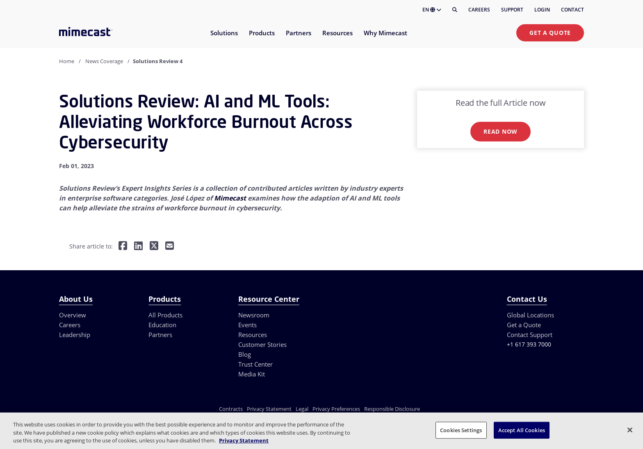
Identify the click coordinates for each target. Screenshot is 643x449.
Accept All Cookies (521, 429)
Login (542, 9)
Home (66, 61)
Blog (244, 354)
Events (247, 325)
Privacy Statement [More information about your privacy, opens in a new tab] (244, 440)
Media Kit (251, 374)
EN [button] (431, 9)
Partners (160, 334)
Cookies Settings (461, 429)
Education (162, 325)
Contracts (231, 409)
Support (512, 9)
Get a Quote (550, 32)
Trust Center (255, 364)
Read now (500, 131)
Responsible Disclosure (392, 409)
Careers (479, 9)
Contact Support (529, 334)
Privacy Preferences (336, 409)
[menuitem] (223, 38)
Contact (572, 9)
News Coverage (104, 61)
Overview (72, 315)
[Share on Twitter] (154, 246)
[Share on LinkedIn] (138, 246)
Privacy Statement (269, 409)
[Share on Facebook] (123, 246)
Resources (252, 334)
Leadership (74, 334)
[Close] (630, 430)
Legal (302, 409)
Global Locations (530, 315)
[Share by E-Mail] (169, 246)
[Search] (454, 10)
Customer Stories (262, 344)
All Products (165, 315)
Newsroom (253, 315)
